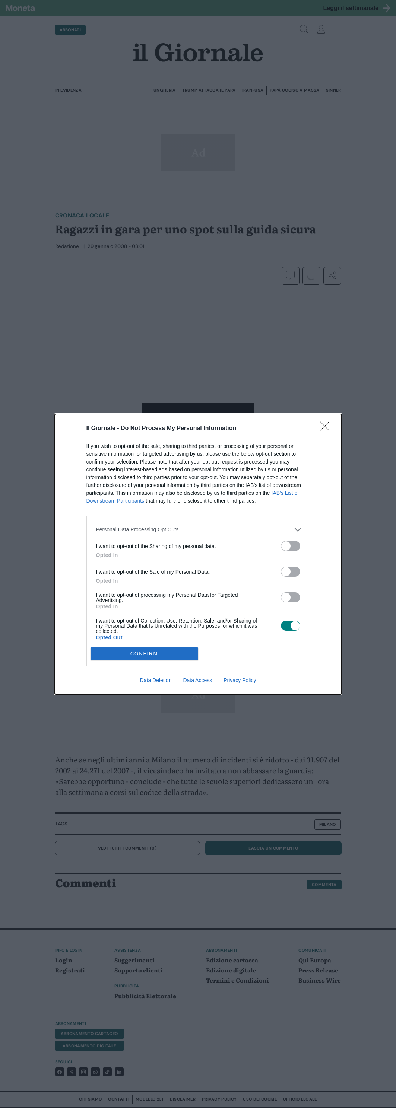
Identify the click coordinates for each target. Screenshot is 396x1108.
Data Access (197, 680)
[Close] (327, 428)
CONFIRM (144, 653)
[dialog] (198, 554)
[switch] (290, 546)
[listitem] (198, 530)
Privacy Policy (240, 680)
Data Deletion (156, 680)
